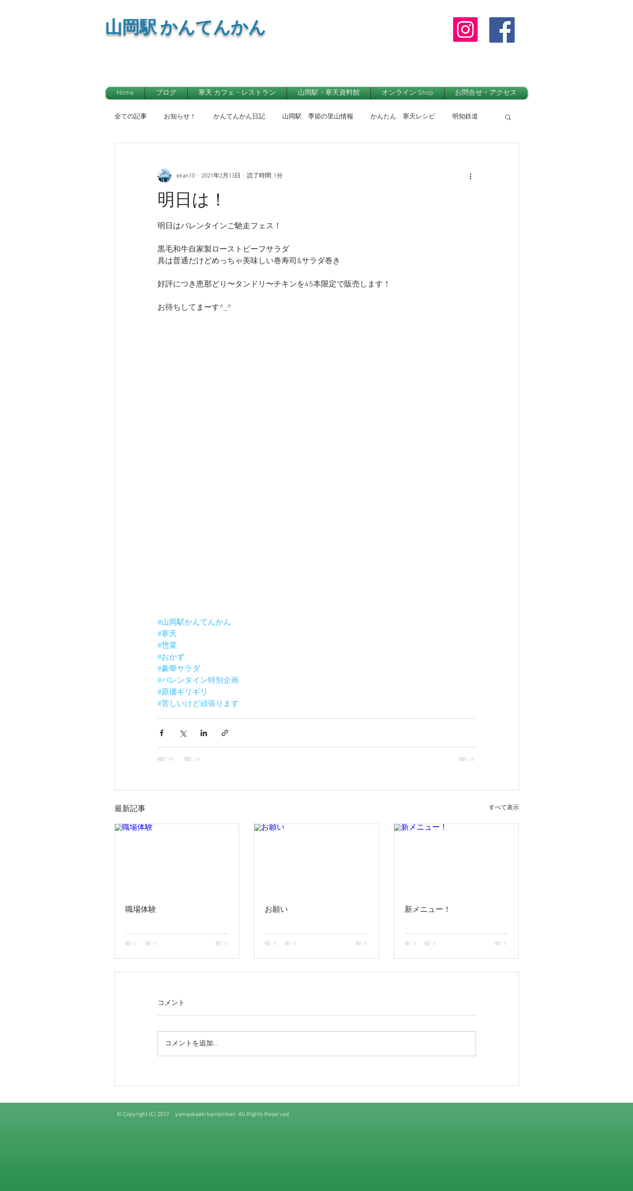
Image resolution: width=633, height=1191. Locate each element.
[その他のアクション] (471, 176)
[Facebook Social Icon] (502, 30)
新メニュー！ (428, 909)
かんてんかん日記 (239, 117)
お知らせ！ (180, 117)
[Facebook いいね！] (499, 68)
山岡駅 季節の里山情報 (317, 117)
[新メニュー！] (456, 859)
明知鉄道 (465, 117)
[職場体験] (177, 859)
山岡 (122, 30)
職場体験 (140, 909)
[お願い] (316, 859)
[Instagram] (465, 29)
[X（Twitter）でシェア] (183, 733)
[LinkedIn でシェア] (204, 733)
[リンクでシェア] (225, 733)
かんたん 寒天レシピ (403, 117)
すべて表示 (504, 808)
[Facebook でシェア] (161, 733)
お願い (276, 909)
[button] (508, 116)
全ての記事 (130, 117)
